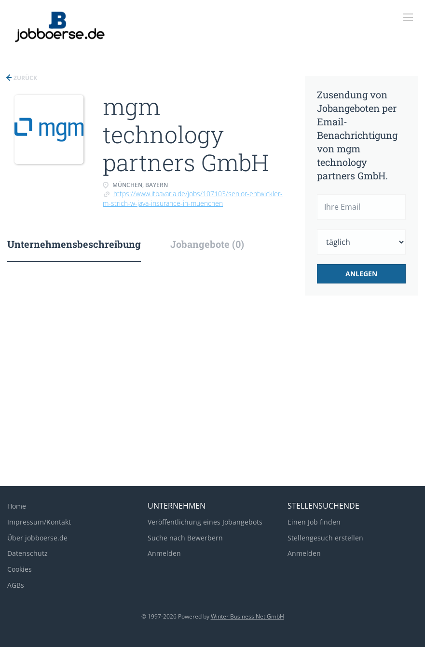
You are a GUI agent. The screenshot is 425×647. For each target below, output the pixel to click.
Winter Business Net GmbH (247, 616)
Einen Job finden (314, 521)
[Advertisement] (212, 401)
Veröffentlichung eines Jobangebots (205, 521)
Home (16, 506)
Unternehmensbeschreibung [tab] (74, 244)
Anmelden (164, 553)
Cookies (19, 569)
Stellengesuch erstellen (325, 537)
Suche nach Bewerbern (185, 537)
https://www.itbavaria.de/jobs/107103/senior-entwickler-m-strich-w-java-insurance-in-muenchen (193, 198)
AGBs (15, 585)
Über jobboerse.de (37, 537)
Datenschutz (27, 553)
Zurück (24, 78)
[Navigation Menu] (408, 17)
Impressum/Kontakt (39, 521)
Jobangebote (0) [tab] (207, 244)
